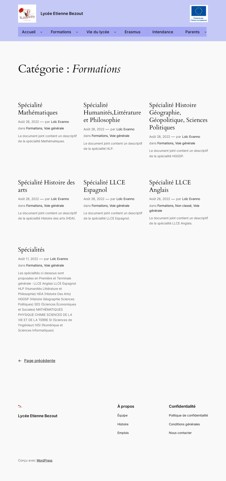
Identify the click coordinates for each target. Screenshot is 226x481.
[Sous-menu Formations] (77, 32)
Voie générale (54, 128)
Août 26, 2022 (159, 199)
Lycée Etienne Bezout (62, 13)
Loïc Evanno (60, 122)
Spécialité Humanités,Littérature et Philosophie (112, 113)
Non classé (183, 205)
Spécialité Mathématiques (38, 109)
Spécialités (31, 250)
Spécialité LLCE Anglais (170, 186)
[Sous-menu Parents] (205, 32)
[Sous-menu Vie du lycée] (115, 32)
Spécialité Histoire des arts (46, 186)
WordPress (44, 460)
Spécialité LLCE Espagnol (104, 186)
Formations (34, 128)
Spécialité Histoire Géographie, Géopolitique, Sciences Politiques (178, 116)
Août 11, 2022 (28, 259)
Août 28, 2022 (28, 122)
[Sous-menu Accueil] (41, 32)
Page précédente (36, 361)
